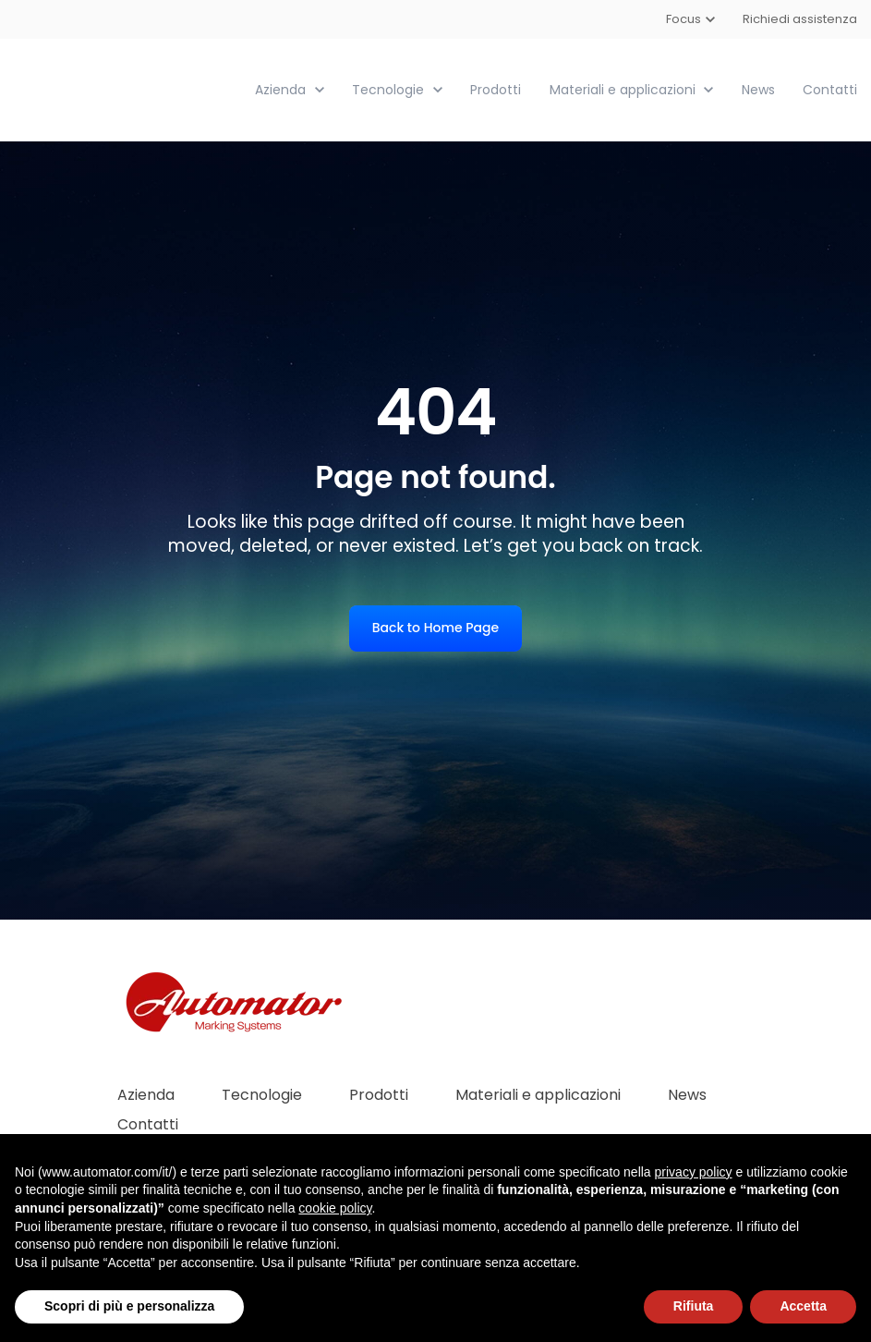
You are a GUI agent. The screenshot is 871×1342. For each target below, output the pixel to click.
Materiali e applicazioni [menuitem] (538, 1093)
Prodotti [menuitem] (378, 1093)
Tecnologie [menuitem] (262, 1093)
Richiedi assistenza (800, 19)
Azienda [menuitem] (146, 1093)
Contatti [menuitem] (147, 1123)
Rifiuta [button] (693, 1306)
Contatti (830, 88)
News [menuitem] (687, 1093)
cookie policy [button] (334, 1208)
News (758, 88)
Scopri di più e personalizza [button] (129, 1306)
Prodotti (495, 88)
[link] (118, 88)
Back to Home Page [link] (435, 626)
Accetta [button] (803, 1306)
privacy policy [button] (693, 1172)
